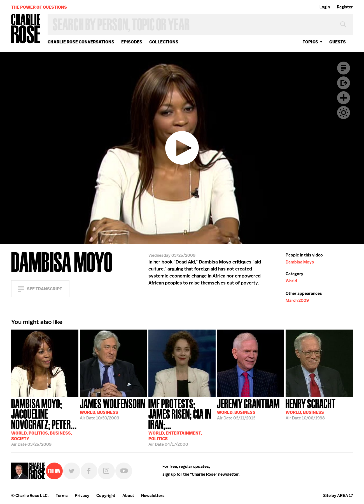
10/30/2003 (112, 409)
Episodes (131, 42)
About (128, 495)
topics (310, 42)
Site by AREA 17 (338, 495)
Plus (343, 97)
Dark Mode (343, 112)
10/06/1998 (311, 409)
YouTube (123, 471)
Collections (163, 42)
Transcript (343, 68)
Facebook (89, 471)
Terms (62, 495)
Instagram (106, 471)
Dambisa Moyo (300, 262)
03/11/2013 (248, 409)
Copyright (105, 495)
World (291, 281)
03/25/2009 (44, 422)
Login (324, 7)
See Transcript (44, 288)
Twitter (71, 471)
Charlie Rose (26, 29)
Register (345, 7)
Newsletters (153, 495)
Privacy (82, 495)
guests (337, 42)
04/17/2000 (182, 422)
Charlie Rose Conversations (81, 42)
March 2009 (297, 300)
